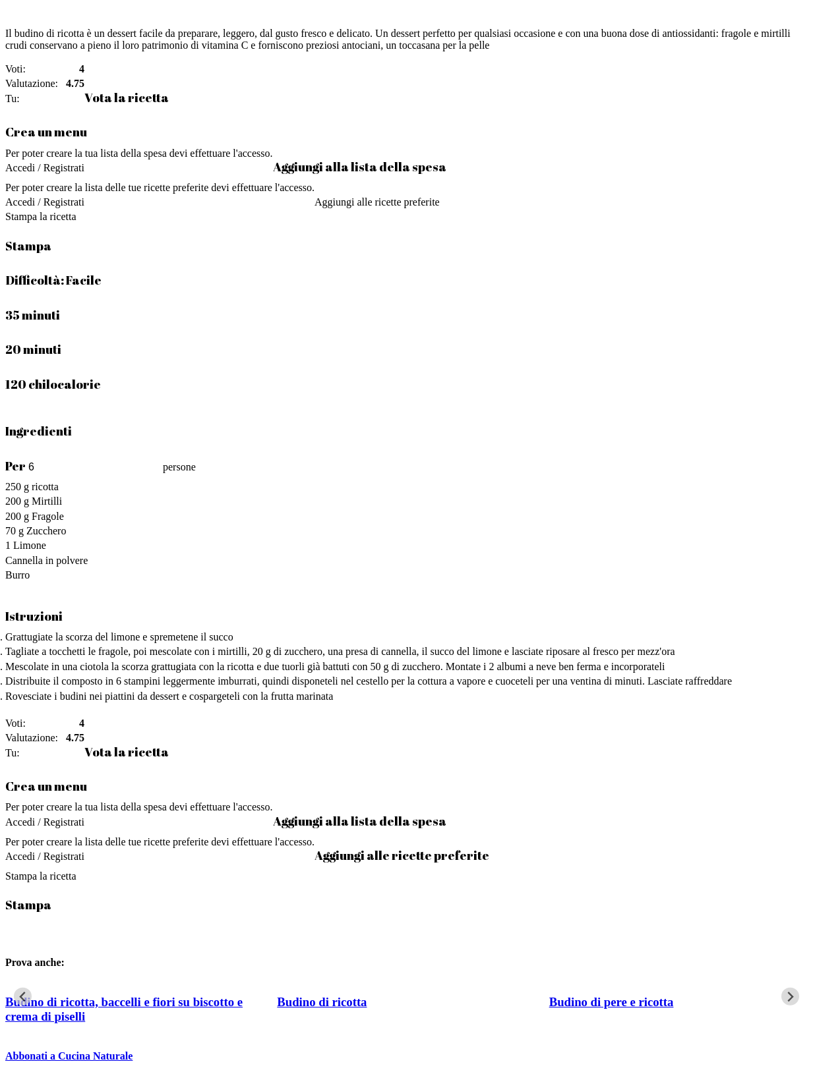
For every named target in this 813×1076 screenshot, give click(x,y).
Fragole (48, 516)
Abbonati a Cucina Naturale (69, 1056)
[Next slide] (790, 996)
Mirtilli (47, 501)
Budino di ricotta (322, 1002)
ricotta (45, 486)
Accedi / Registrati (44, 167)
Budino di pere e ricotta (611, 1002)
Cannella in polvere (46, 560)
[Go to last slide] (23, 996)
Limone (29, 545)
